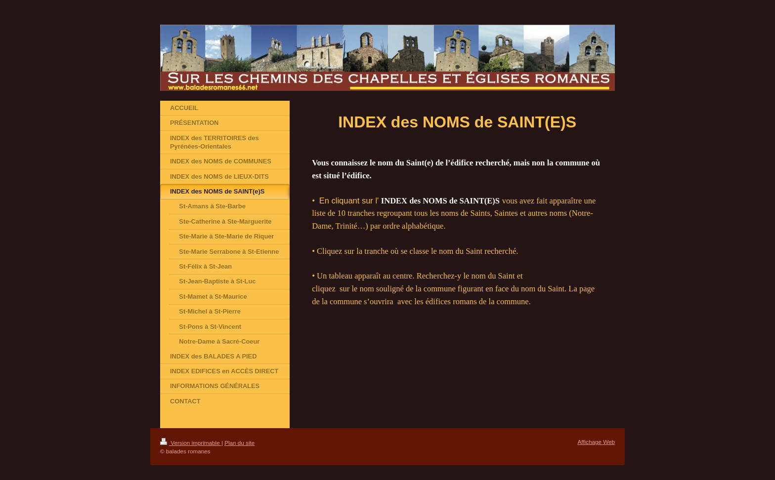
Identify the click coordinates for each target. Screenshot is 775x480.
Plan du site (239, 443)
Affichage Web (596, 442)
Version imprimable (190, 443)
